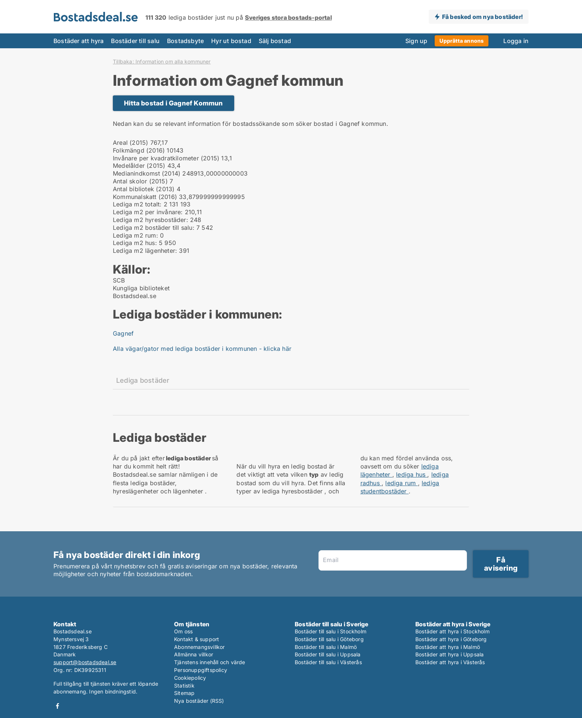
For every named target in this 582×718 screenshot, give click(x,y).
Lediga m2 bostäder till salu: (153, 227)
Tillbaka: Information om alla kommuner (162, 61)
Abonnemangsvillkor (199, 647)
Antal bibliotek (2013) (143, 189)
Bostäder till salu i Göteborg (329, 639)
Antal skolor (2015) (140, 181)
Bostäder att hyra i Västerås (450, 662)
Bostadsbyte (185, 41)
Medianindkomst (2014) (146, 173)
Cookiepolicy (190, 678)
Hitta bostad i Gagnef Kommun (173, 103)
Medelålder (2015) (139, 165)
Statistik (184, 685)
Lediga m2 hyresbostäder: (150, 219)
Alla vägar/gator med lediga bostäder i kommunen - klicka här (202, 348)
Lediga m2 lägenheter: (145, 250)
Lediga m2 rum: (135, 235)
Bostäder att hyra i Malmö (447, 647)
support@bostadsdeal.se (84, 662)
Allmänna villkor (193, 654)
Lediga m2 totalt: (137, 204)
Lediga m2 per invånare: (148, 212)
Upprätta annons (461, 40)
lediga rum (401, 483)
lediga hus (411, 474)
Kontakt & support (196, 639)
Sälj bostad (275, 41)
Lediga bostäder (142, 380)
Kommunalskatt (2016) (145, 196)
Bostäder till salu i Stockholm (330, 631)
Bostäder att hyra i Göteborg (451, 639)
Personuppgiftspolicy (200, 670)
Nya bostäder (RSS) (199, 701)
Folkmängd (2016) (139, 150)
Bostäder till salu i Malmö (326, 647)
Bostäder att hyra (78, 41)
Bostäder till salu (135, 41)
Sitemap (184, 693)
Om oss (183, 631)
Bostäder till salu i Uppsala (328, 654)
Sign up (416, 41)
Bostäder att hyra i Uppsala (449, 654)
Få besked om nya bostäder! (482, 16)
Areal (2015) (130, 142)
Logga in (516, 41)
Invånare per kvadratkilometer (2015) (166, 158)
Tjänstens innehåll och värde (209, 662)
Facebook (57, 706)
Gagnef (123, 333)
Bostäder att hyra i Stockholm (452, 631)
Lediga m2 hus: (135, 243)
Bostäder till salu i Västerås (328, 662)
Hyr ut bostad (231, 41)
